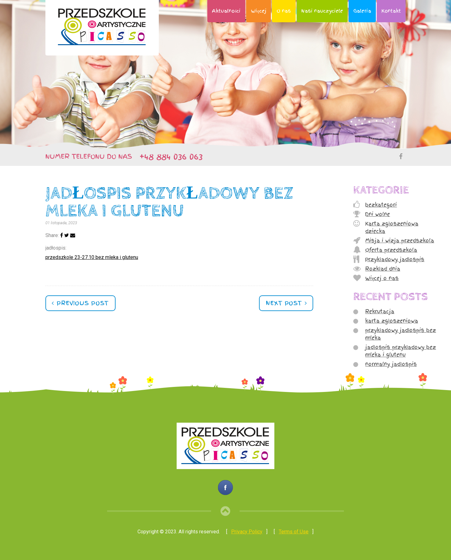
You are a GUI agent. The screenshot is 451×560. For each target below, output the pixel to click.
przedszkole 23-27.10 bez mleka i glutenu (91, 257)
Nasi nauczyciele (322, 11)
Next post (285, 303)
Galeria (362, 11)
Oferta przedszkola (391, 250)
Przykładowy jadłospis (394, 259)
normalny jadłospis (391, 364)
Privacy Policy (246, 532)
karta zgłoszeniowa (391, 321)
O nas (284, 11)
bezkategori (381, 205)
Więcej (258, 11)
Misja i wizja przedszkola (399, 240)
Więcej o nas (382, 278)
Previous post (81, 303)
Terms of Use (293, 532)
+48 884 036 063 (168, 156)
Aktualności (226, 11)
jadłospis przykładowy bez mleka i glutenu (400, 350)
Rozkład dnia (382, 268)
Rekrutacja (379, 311)
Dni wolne (377, 214)
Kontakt (391, 11)
